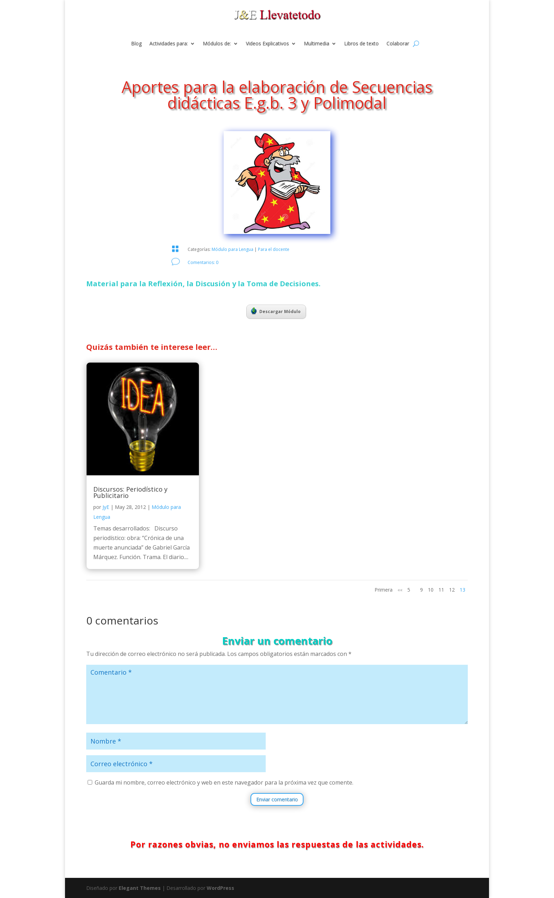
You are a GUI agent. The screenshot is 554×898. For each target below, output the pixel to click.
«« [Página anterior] (399, 589)
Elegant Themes (140, 888)
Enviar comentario (277, 799)
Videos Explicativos (267, 44)
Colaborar (398, 44)
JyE (105, 507)
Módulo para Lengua (232, 249)
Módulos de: (217, 44)
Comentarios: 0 (203, 262)
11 (441, 589)
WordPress (220, 888)
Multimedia (316, 44)
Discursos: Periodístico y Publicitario (130, 492)
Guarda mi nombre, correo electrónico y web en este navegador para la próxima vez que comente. (224, 782)
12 (452, 589)
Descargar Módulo (276, 311)
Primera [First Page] (384, 589)
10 (431, 589)
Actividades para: (168, 44)
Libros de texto (361, 44)
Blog (136, 44)
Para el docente (273, 249)
